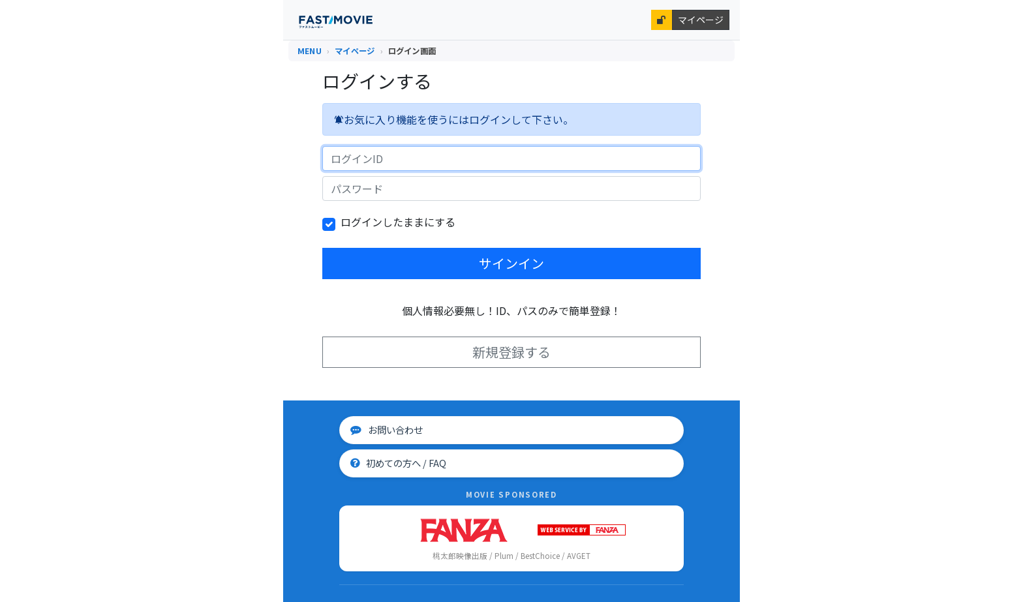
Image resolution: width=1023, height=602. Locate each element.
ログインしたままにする (398, 222)
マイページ (701, 19)
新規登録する (511, 351)
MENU (310, 51)
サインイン (511, 263)
